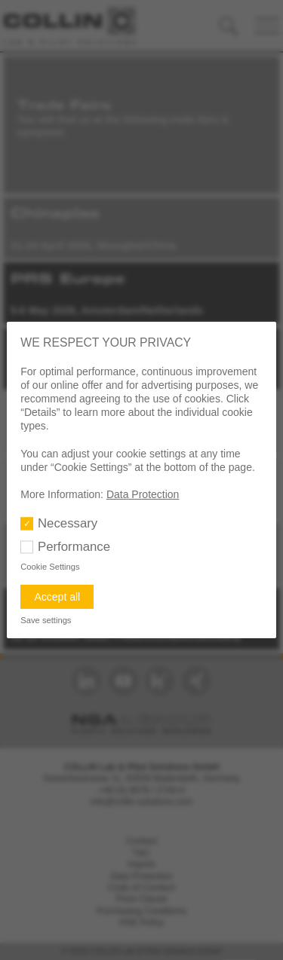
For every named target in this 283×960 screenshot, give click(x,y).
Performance (74, 547)
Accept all (57, 597)
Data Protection (143, 494)
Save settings (45, 620)
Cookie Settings (49, 566)
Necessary (67, 523)
